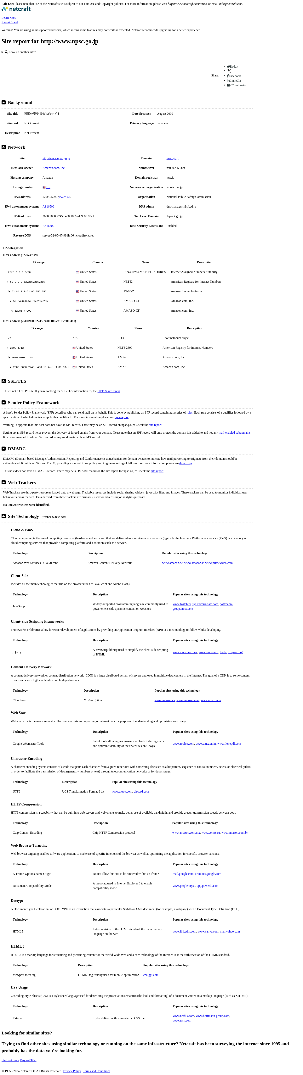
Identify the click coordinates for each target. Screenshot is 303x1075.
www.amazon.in (206, 743)
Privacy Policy (72, 1071)
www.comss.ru (211, 832)
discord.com (141, 791)
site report (155, 424)
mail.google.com (183, 873)
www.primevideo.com (219, 563)
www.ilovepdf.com (229, 743)
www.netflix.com (183, 1015)
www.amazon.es (211, 700)
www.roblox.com (183, 743)
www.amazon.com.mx (186, 832)
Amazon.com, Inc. (54, 168)
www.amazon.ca (165, 700)
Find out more (10, 1060)
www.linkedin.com (184, 931)
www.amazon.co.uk (185, 652)
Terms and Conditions (96, 1071)
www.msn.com (182, 1020)
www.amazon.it (194, 563)
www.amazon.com (187, 700)
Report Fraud (10, 22)
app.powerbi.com (207, 885)
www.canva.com (208, 931)
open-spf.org (122, 417)
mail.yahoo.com (230, 931)
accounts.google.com (208, 873)
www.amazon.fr (208, 652)
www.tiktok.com (122, 791)
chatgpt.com (150, 975)
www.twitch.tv (182, 604)
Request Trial (28, 1060)
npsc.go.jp (173, 158)
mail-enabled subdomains (234, 432)
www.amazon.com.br (234, 832)
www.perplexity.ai (184, 885)
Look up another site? (20, 52)
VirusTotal (64, 197)
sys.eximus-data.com (205, 604)
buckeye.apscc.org (231, 652)
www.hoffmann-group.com (212, 1015)
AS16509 (48, 206)
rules (190, 412)
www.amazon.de (172, 563)
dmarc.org (185, 463)
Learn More (9, 17)
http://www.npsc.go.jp (56, 158)
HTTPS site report (109, 391)
